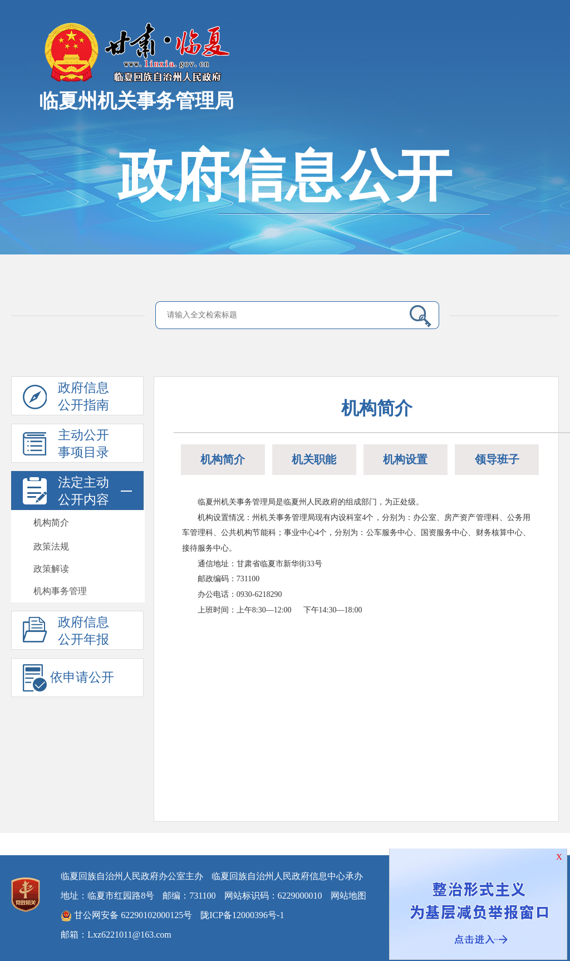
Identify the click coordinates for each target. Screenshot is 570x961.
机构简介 (51, 522)
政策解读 (51, 568)
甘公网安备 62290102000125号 (126, 915)
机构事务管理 (60, 591)
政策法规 (51, 546)
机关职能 (314, 459)
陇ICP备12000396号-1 (242, 915)
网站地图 (348, 895)
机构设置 (405, 459)
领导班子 (497, 459)
